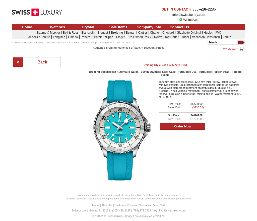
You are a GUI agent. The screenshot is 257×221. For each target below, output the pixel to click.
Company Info (149, 27)
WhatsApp (189, 20)
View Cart (159, 205)
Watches (57, 27)
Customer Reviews (125, 205)
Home (27, 27)
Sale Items (118, 27)
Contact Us (179, 27)
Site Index (145, 205)
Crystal (88, 27)
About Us (106, 205)
